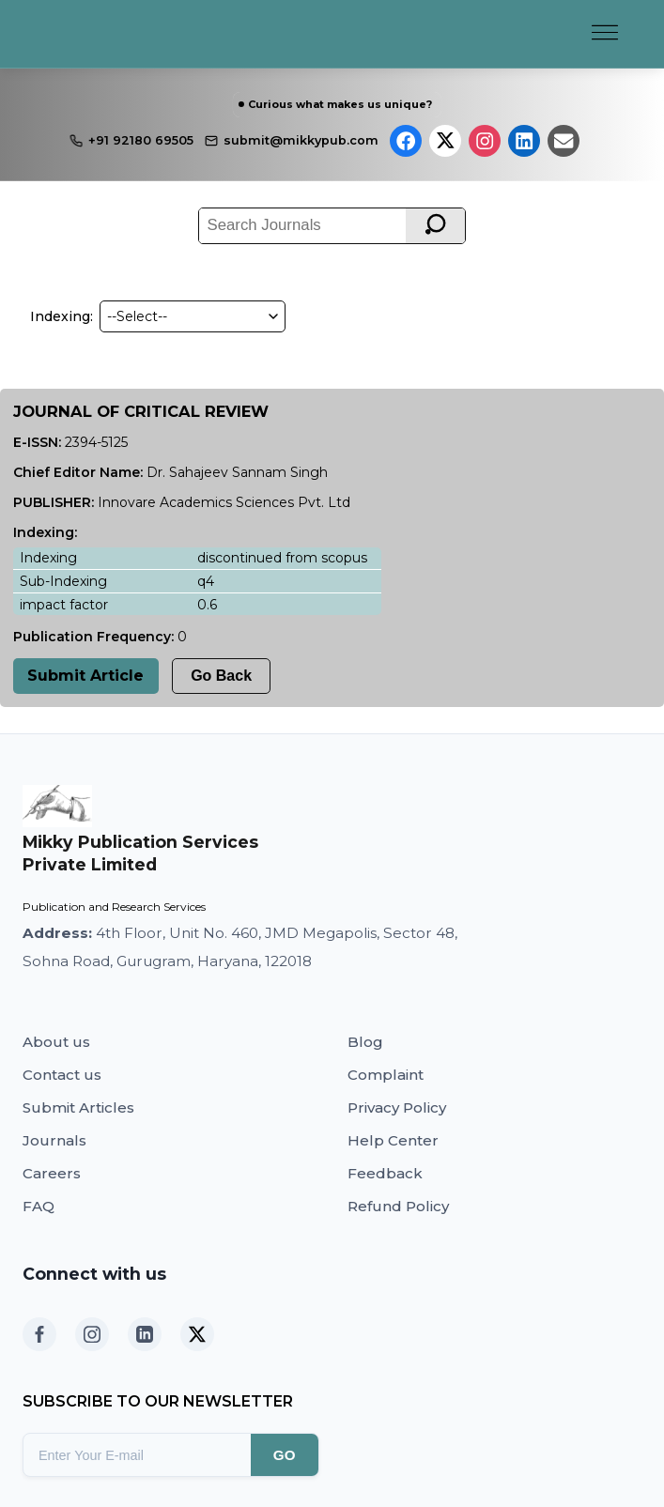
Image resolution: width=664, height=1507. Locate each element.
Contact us (62, 1075)
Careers (52, 1173)
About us (56, 1042)
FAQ (38, 1206)
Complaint (385, 1075)
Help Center (393, 1140)
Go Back (221, 676)
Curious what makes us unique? (340, 104)
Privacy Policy (396, 1107)
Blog (365, 1042)
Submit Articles (78, 1107)
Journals (54, 1140)
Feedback (385, 1173)
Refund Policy (398, 1206)
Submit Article (85, 675)
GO (284, 1455)
